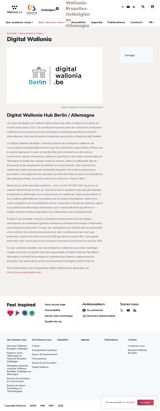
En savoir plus (129, 402)
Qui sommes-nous (16, 339)
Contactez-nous (136, 345)
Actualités (62, 339)
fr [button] (151, 22)
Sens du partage (55, 304)
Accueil (12, 33)
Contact (136, 22)
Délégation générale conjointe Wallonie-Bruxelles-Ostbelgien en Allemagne (19, 370)
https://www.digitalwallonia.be (24, 272)
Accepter (145, 402)
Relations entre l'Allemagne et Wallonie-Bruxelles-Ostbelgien (17, 357)
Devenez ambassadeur (98, 316)
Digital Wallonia (40, 367)
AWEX (33, 405)
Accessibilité (52, 310)
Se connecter (92, 310)
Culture (35, 345)
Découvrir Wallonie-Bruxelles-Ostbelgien (17, 347)
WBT (51, 405)
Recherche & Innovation (44, 362)
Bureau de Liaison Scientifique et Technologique (16, 388)
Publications (116, 22)
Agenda (96, 22)
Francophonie (39, 358)
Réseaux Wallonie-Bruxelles (138, 351)
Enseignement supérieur (44, 350)
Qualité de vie (53, 321)
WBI (42, 405)
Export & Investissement (44, 354)
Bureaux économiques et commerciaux (18, 380)
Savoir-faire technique (59, 315)
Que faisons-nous (31, 33)
